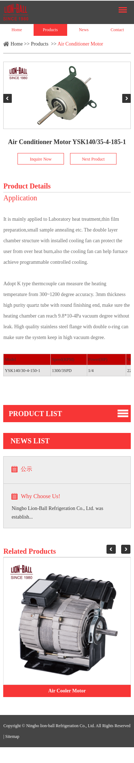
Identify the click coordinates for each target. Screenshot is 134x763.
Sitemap (12, 736)
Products (50, 29)
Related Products (29, 551)
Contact (117, 29)
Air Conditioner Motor (80, 44)
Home (16, 29)
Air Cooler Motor (67, 690)
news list (30, 441)
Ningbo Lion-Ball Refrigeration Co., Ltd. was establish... (57, 513)
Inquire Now (41, 159)
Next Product (93, 159)
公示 (26, 469)
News (84, 29)
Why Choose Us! (40, 496)
